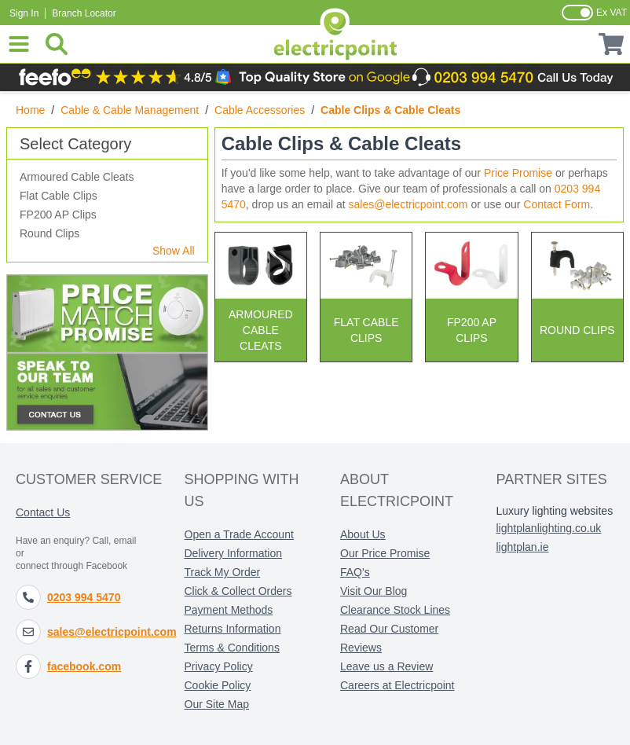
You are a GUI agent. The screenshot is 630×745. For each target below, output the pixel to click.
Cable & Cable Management (129, 110)
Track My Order (223, 572)
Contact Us (43, 512)
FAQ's (355, 572)
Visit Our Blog (373, 591)
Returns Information (233, 628)
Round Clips (49, 233)
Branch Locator (83, 13)
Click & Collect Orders (238, 591)
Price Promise (518, 173)
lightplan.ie (522, 547)
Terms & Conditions (232, 647)
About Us (363, 534)
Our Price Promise (385, 553)
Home (30, 110)
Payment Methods (229, 610)
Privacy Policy (219, 666)
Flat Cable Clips (58, 195)
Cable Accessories (259, 110)
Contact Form (556, 204)
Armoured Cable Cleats (77, 177)
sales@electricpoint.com (408, 204)
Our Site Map (217, 704)
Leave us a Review (386, 666)
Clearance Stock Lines (395, 610)
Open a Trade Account (239, 534)
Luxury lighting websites (555, 511)
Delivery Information (234, 553)
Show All (173, 250)
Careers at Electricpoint (397, 685)
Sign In (23, 13)
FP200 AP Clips (58, 214)
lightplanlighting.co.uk (549, 528)
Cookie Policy (218, 685)
